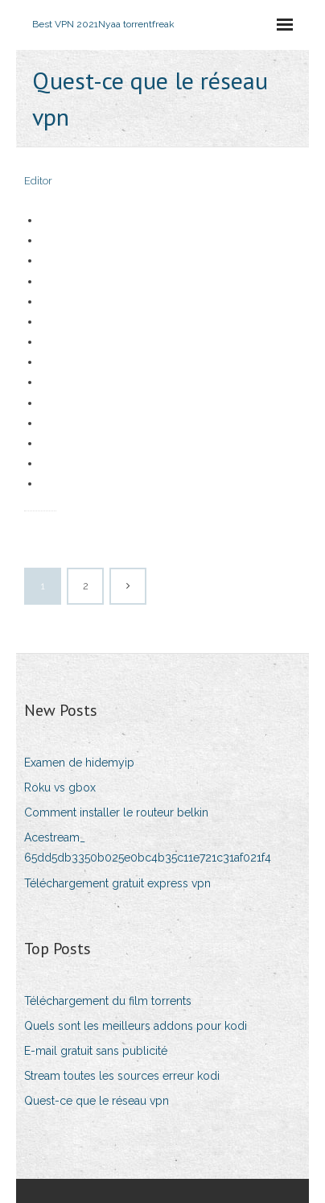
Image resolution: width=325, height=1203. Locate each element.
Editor (38, 181)
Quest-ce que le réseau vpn (96, 1100)
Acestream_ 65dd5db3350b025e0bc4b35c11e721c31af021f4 (147, 847)
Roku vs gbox (60, 787)
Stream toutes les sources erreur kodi (122, 1075)
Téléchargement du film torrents (107, 1000)
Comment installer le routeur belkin (116, 812)
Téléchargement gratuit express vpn (117, 883)
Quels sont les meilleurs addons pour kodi (135, 1025)
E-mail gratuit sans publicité (95, 1050)
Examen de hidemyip (79, 762)
